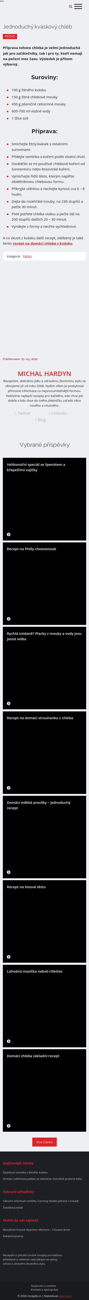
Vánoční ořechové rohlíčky (20, 1201)
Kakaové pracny (13, 1236)
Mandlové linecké (14, 1229)
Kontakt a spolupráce (44, 1289)
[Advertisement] (44, 308)
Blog (40, 419)
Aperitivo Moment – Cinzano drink (48, 1229)
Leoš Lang (65, 1296)
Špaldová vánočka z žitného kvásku (25, 1172)
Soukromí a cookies (43, 1286)
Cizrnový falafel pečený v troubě (58, 1201)
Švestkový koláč (13, 1207)
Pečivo (10, 36)
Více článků (44, 1142)
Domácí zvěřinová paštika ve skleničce (27, 1178)
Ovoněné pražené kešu (67, 1178)
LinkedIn (58, 413)
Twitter (23, 413)
